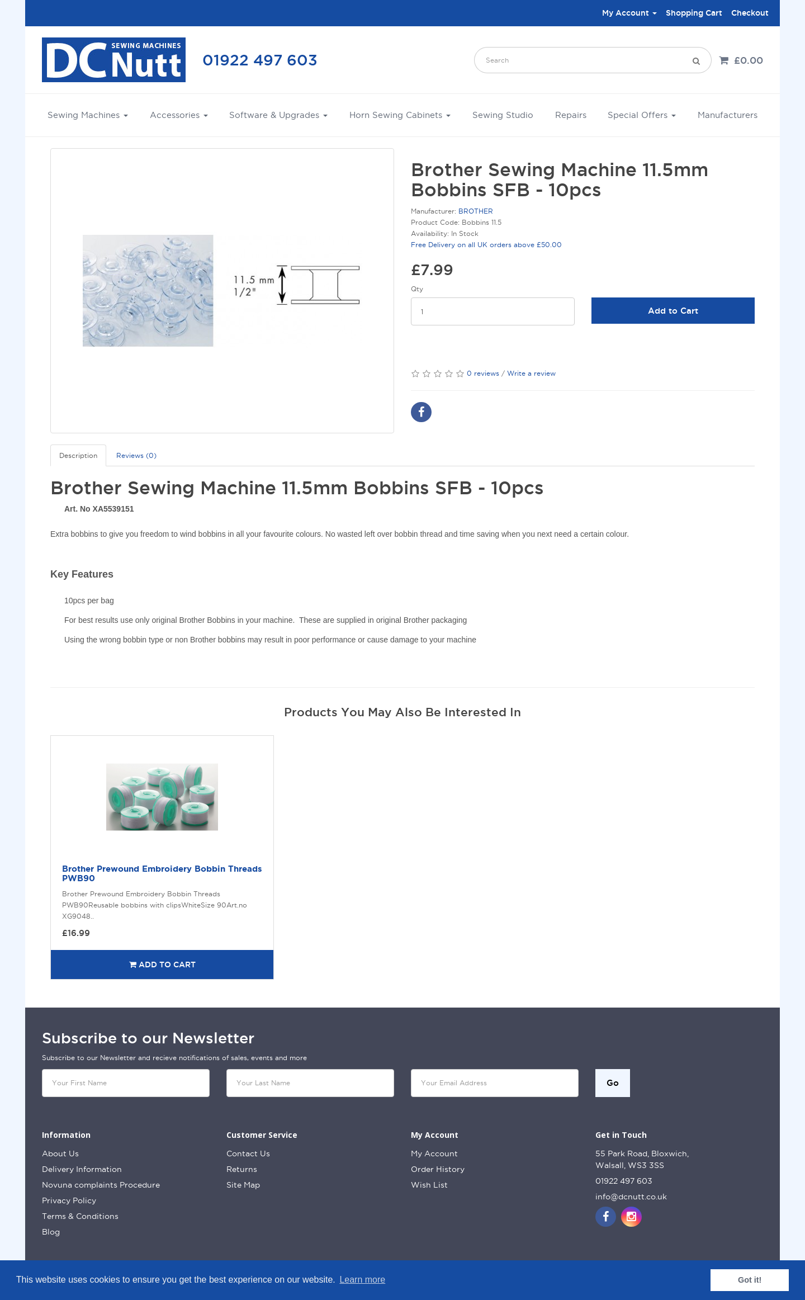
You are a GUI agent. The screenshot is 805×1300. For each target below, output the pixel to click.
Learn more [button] (362, 1279)
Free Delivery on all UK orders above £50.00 (486, 244)
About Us (60, 1153)
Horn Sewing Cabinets (400, 115)
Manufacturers (727, 115)
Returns (241, 1169)
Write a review (531, 373)
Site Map (243, 1184)
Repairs (570, 115)
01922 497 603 (260, 59)
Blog (51, 1231)
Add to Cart (673, 310)
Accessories (179, 115)
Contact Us (248, 1153)
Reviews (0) (136, 455)
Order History (438, 1169)
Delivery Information (82, 1169)
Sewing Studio (502, 115)
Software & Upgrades (278, 115)
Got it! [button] (749, 1279)
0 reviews (483, 373)
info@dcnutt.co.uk (631, 1196)
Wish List (429, 1184)
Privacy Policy (69, 1200)
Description (78, 455)
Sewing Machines (88, 115)
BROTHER (475, 211)
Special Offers (642, 115)
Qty (417, 288)
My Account (434, 1153)
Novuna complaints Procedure (101, 1184)
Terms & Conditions (80, 1216)
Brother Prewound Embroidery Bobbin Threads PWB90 (162, 873)
